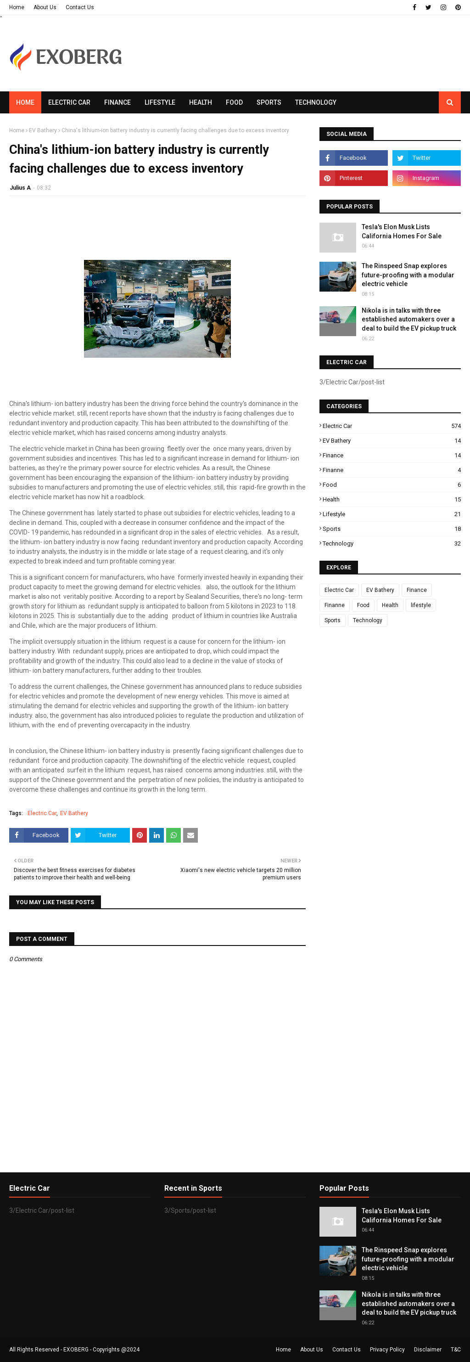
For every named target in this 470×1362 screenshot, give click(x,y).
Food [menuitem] (234, 102)
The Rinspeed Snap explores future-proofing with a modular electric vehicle (408, 274)
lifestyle (392, 514)
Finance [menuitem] (117, 102)
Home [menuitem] (25, 102)
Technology (392, 543)
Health (392, 499)
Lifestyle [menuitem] (160, 102)
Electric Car (42, 813)
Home (16, 7)
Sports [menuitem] (269, 102)
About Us (45, 7)
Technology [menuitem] (315, 102)
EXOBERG (76, 1349)
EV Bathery (43, 130)
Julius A (20, 188)
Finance (392, 455)
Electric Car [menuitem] (69, 102)
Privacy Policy (387, 1349)
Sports (392, 528)
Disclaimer (428, 1349)
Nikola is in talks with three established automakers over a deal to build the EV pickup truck (409, 319)
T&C (456, 1349)
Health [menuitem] (200, 102)
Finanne (392, 470)
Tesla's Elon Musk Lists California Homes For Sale (402, 231)
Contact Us (80, 7)
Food (392, 484)
